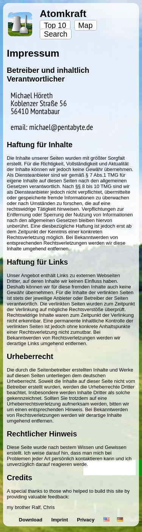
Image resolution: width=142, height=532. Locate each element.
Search (55, 34)
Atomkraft (63, 13)
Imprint (60, 520)
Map (85, 25)
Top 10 (55, 25)
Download (31, 520)
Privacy (86, 520)
